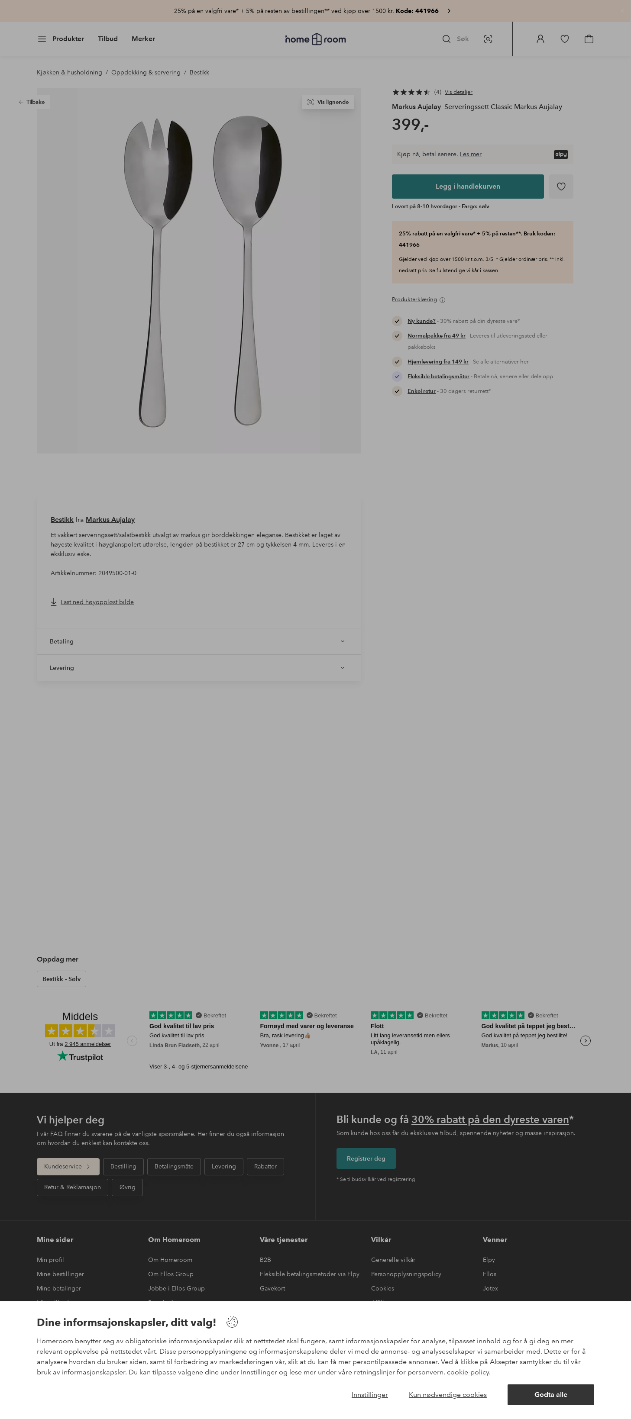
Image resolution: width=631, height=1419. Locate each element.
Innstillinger (370, 1394)
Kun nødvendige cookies (448, 1394)
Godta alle (550, 1394)
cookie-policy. (469, 1372)
